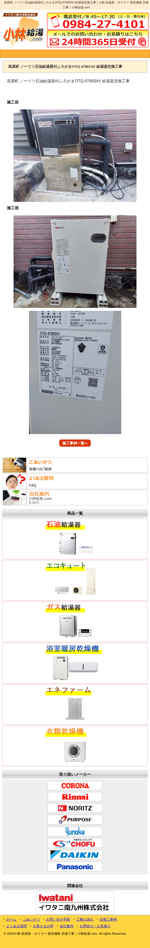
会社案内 (67, 926)
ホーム (11, 919)
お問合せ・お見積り (95, 926)
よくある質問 (16, 926)
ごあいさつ (31, 919)
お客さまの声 (43, 926)
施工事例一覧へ (75, 443)
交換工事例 (108, 919)
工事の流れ (84, 919)
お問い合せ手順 (58, 919)
